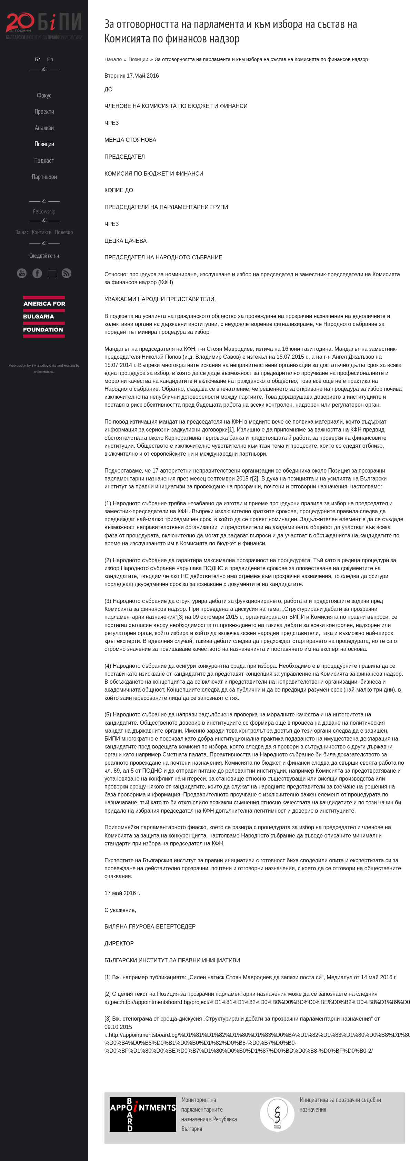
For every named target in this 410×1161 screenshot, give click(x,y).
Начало (113, 59)
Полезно (64, 232)
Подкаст (44, 160)
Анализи (44, 127)
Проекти (44, 111)
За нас (22, 232)
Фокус (44, 95)
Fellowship (44, 211)
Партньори (44, 176)
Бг (37, 59)
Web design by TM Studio (28, 365)
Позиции (138, 59)
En (50, 59)
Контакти (41, 232)
